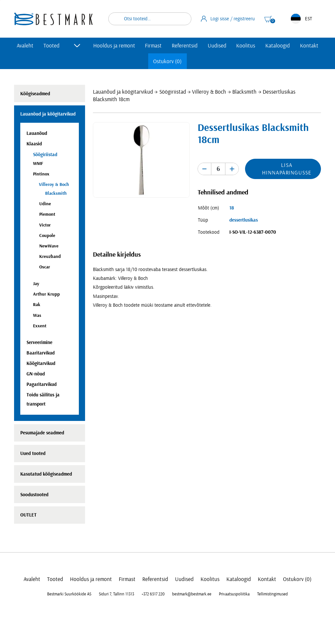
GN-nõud (35, 374)
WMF (38, 163)
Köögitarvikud (40, 363)
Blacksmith (244, 92)
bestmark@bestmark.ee (191, 594)
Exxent (39, 325)
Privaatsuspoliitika (234, 594)
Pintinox (41, 174)
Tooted (52, 45)
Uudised (217, 45)
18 (231, 208)
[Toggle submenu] (77, 45)
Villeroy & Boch (209, 92)
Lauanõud (36, 133)
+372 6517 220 (153, 594)
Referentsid (185, 45)
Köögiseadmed (35, 93)
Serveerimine (39, 342)
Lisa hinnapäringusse (286, 168)
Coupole (47, 235)
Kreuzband (50, 256)
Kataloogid (277, 45)
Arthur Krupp (46, 294)
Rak (36, 304)
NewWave (49, 246)
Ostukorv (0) (167, 61)
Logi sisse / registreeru (228, 19)
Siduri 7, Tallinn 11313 (116, 594)
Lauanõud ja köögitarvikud (123, 92)
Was (37, 315)
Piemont (47, 214)
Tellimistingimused (272, 594)
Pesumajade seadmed (42, 432)
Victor (45, 225)
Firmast (153, 45)
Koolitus (245, 45)
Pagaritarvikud (41, 384)
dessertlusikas (243, 220)
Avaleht (25, 45)
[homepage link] (53, 18)
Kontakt (309, 45)
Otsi (182, 18)
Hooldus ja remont (114, 45)
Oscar (44, 266)
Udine (45, 203)
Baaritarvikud (40, 353)
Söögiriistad (172, 92)
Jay (36, 283)
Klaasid (34, 143)
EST (301, 19)
